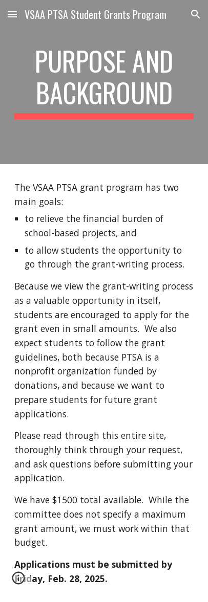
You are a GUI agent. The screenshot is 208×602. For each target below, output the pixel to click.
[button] (12, 14)
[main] (104, 82)
